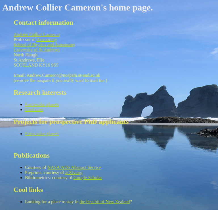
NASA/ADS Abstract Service (74, 167)
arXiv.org (73, 172)
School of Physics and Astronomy (44, 44)
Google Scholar (88, 177)
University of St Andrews (37, 49)
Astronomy (47, 39)
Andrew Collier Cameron (37, 34)
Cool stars (34, 109)
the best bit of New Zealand (104, 201)
